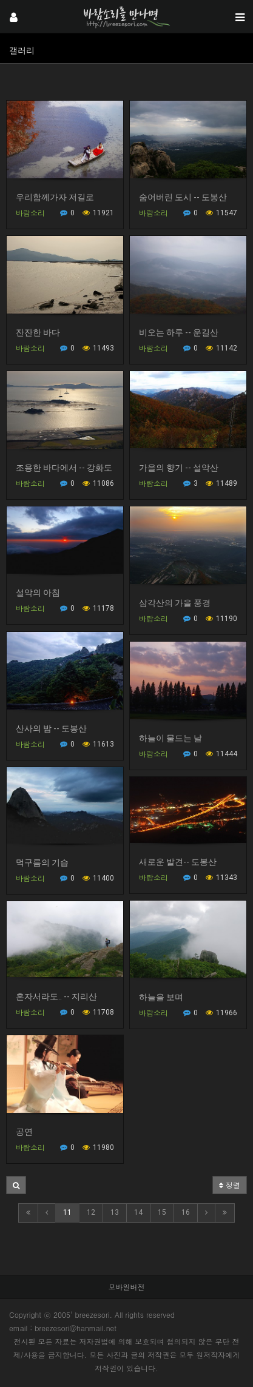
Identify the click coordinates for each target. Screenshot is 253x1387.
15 (162, 1212)
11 (67, 1212)
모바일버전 (127, 1286)
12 (91, 1212)
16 (185, 1212)
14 (138, 1212)
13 (114, 1212)
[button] (16, 1185)
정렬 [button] (229, 1185)
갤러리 (22, 50)
